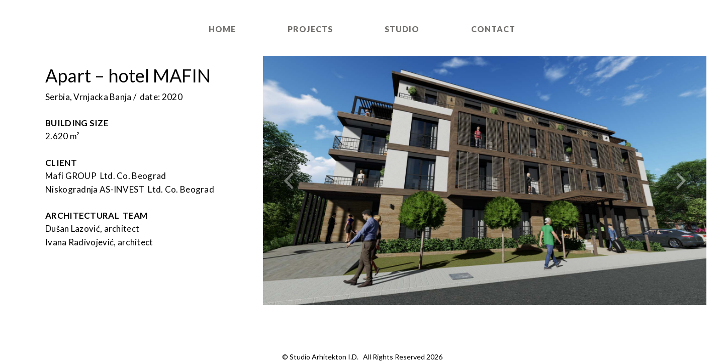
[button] (296, 180)
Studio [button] (402, 29)
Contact (493, 29)
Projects (310, 29)
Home (222, 29)
